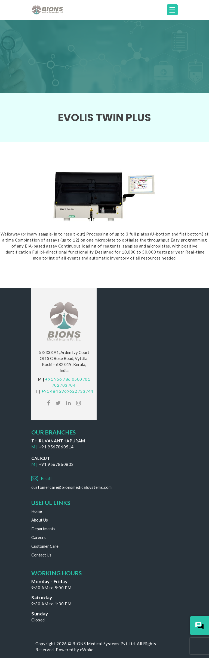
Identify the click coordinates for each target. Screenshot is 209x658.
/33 (81, 391)
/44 (89, 391)
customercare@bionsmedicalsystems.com (71, 487)
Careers (38, 537)
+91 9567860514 (56, 446)
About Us (39, 519)
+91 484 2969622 (59, 391)
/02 (56, 385)
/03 (63, 385)
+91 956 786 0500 (63, 379)
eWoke (87, 649)
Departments (43, 528)
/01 (86, 379)
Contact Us (41, 554)
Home (36, 511)
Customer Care (45, 546)
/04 (72, 385)
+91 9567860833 (56, 464)
